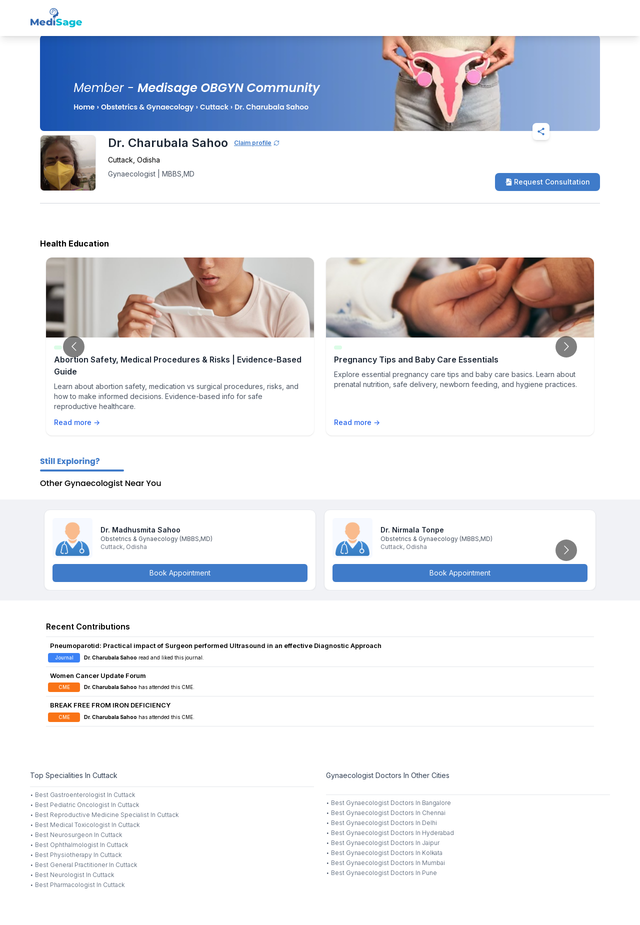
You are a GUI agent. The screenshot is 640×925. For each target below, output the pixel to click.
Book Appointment (180, 572)
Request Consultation (547, 182)
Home (84, 107)
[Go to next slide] (566, 347)
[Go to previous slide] (73, 347)
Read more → (77, 422)
